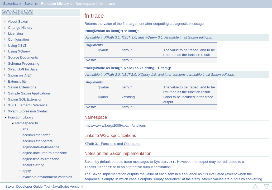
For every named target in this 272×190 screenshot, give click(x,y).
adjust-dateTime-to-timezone (44, 153)
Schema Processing (23, 63)
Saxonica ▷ (12, 4)
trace (110, 4)
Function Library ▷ (57, 4)
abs (25, 129)
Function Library (20, 117)
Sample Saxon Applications (29, 93)
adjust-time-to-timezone (40, 159)
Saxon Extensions (22, 87)
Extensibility (17, 81)
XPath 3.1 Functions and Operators (112, 144)
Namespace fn (26, 123)
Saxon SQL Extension (25, 99)
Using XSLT (17, 46)
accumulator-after (36, 135)
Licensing (15, 33)
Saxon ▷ (31, 4)
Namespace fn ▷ (89, 4)
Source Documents (23, 57)
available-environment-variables (47, 177)
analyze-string (33, 165)
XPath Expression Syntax (27, 111)
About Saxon (18, 21)
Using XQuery (19, 51)
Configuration (18, 39)
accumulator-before (37, 141)
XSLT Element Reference (27, 105)
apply (26, 171)
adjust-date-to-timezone (40, 147)
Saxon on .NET (20, 75)
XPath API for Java (22, 69)
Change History (20, 28)
